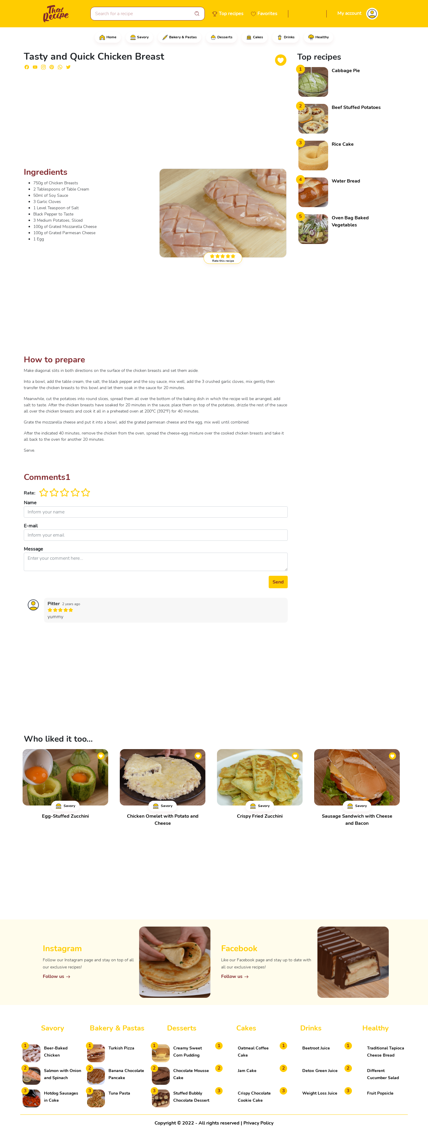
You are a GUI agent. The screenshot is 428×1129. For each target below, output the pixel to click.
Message (33, 549)
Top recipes (231, 13)
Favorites (267, 13)
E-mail (31, 526)
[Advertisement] (156, 121)
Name (30, 503)
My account (349, 13)
